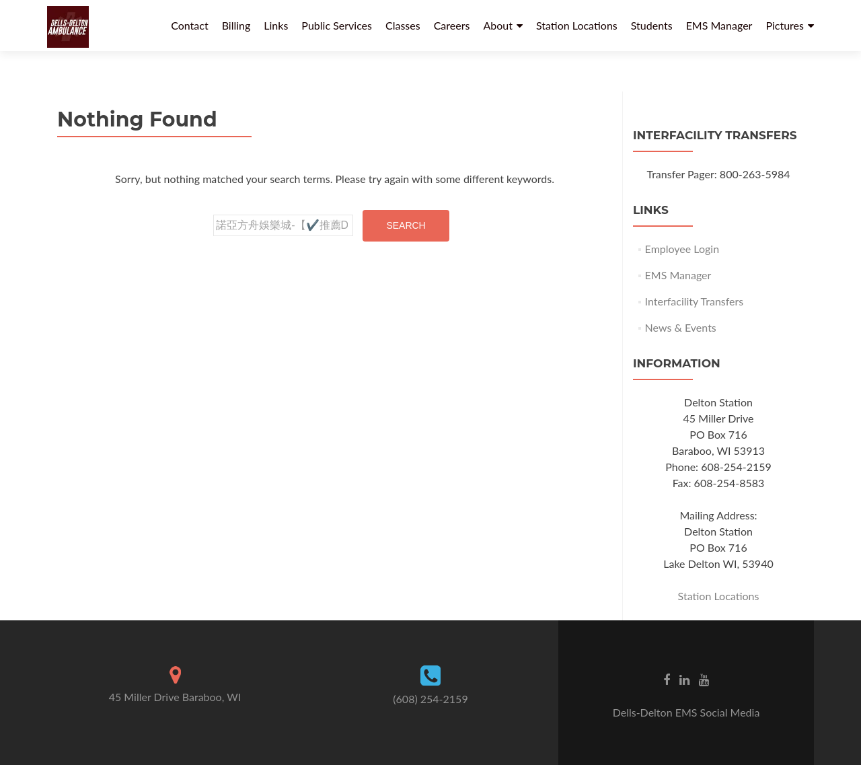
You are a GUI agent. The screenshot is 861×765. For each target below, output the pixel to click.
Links (276, 25)
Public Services (336, 25)
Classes (402, 25)
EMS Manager (719, 25)
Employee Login (682, 248)
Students (652, 25)
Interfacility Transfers (694, 301)
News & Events (680, 327)
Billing (236, 25)
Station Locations (576, 25)
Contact (189, 25)
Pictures (784, 25)
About (498, 25)
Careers (452, 25)
